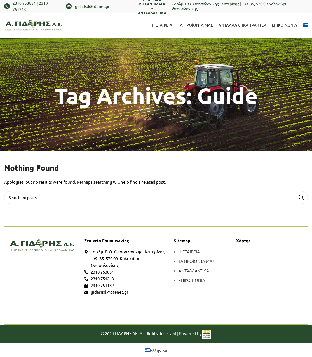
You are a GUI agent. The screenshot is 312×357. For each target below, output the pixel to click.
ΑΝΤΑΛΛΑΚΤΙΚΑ (194, 270)
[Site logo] (33, 24)
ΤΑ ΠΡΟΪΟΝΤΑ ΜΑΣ (197, 261)
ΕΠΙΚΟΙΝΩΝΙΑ (192, 280)
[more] (42, 245)
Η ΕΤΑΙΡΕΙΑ (189, 251)
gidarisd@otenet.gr (92, 6)
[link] (206, 333)
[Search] (156, 197)
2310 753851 (24, 3)
